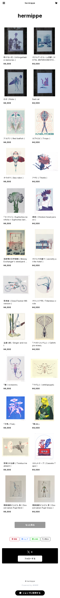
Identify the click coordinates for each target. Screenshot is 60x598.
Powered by (30, 585)
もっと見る (30, 525)
